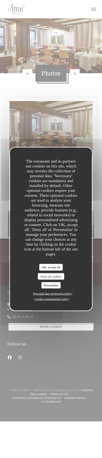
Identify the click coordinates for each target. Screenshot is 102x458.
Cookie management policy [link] (51, 299)
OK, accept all (51, 267)
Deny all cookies (50, 276)
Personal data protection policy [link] (52, 293)
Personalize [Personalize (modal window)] (51, 285)
